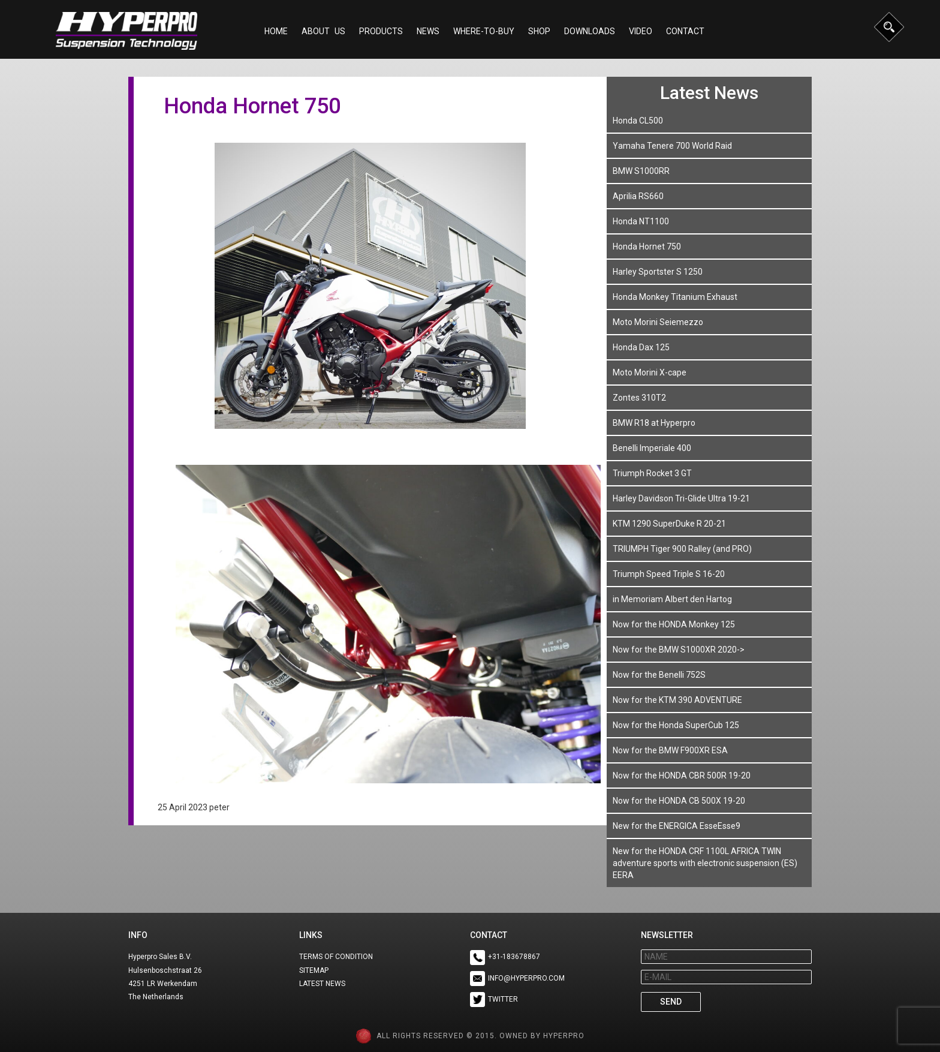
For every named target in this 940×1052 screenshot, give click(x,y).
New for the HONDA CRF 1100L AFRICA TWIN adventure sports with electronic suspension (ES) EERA (705, 863)
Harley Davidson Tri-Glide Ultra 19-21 (681, 498)
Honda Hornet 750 (647, 246)
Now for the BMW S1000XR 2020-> (679, 649)
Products (381, 31)
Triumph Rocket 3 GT (652, 473)
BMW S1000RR (641, 171)
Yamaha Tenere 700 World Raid (672, 146)
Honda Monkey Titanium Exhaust (675, 297)
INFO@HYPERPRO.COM (526, 978)
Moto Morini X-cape (649, 372)
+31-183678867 (514, 956)
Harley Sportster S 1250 (658, 271)
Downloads (589, 31)
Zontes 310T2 (639, 397)
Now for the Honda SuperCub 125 (676, 725)
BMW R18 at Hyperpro (654, 423)
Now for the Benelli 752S (659, 675)
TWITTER (503, 999)
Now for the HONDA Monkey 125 (674, 624)
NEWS (428, 31)
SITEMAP (314, 970)
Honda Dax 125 (641, 347)
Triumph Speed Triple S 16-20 (669, 574)
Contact (685, 31)
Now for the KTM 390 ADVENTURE (677, 700)
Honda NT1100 (641, 221)
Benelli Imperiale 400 (652, 448)
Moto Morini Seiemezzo (658, 322)
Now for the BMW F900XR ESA (670, 750)
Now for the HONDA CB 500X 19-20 (679, 800)
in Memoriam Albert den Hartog (672, 599)
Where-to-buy (483, 31)
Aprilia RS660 (638, 196)
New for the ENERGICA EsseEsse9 (676, 826)
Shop (539, 31)
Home (276, 31)
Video (640, 31)
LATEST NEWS (322, 983)
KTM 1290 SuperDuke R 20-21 (669, 523)
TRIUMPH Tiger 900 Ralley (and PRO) (682, 549)
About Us (323, 31)
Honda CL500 (638, 120)
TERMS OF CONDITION (336, 956)
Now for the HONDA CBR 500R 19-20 (682, 775)
